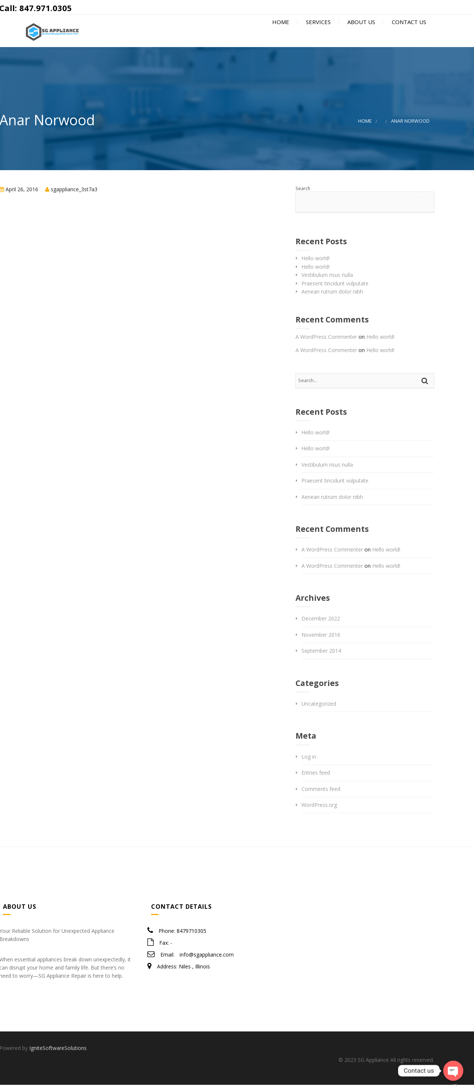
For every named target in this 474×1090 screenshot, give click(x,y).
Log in (308, 761)
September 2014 (321, 655)
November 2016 (320, 639)
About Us (360, 34)
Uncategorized (318, 708)
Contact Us (408, 34)
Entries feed (315, 777)
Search (303, 193)
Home (280, 34)
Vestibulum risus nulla (327, 280)
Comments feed (320, 793)
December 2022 (320, 623)
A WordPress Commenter (326, 341)
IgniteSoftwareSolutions (58, 1053)
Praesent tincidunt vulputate (334, 288)
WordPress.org (319, 809)
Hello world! (315, 263)
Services (317, 34)
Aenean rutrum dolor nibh (332, 296)
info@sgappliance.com (207, 959)
